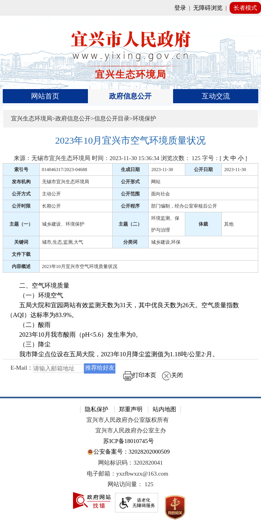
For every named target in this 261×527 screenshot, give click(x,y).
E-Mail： (22, 368)
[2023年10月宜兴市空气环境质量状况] (131, 140)
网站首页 (45, 96)
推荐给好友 (100, 368)
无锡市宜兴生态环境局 (65, 181)
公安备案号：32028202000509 (128, 452)
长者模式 (245, 8)
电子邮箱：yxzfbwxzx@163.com (127, 473)
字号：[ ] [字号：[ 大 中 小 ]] (224, 158)
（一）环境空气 (36, 295)
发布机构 (21, 181)
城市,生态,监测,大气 (62, 242)
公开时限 (21, 206)
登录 (180, 8)
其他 (229, 224)
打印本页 (139, 375)
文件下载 (21, 254)
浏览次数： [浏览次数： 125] (181, 158)
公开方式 (21, 194)
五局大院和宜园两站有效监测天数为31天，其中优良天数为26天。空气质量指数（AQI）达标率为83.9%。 (123, 310)
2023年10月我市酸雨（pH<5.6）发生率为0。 (74, 334)
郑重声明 (130, 409)
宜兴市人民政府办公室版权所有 (127, 420)
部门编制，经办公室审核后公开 (184, 206)
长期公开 (51, 206)
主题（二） (130, 224)
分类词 (130, 242)
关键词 (21, 242)
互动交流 (216, 96)
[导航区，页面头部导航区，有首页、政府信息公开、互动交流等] (131, 96)
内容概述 (21, 266)
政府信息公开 (130, 96)
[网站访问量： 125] (130, 484)
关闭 (172, 375)
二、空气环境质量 (38, 285)
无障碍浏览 (208, 8)
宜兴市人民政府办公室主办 (130, 430)
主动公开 (51, 194)
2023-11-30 (162, 169)
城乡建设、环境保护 (63, 224)
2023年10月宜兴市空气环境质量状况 (79, 266)
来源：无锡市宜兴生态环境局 (52, 158)
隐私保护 (96, 409)
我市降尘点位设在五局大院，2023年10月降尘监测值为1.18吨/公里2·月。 (113, 354)
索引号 (21, 169)
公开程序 (130, 206)
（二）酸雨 (29, 324)
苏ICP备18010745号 (128, 441)
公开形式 (130, 181)
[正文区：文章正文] (131, 260)
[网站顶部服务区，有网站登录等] (130, 8)
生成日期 (130, 169)
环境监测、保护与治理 (165, 224)
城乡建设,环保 (166, 242)
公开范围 (130, 194)
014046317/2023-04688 (64, 169)
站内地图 (164, 409)
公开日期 (203, 169)
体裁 (203, 224)
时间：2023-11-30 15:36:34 (125, 158)
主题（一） (21, 224)
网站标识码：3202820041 (130, 463)
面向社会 (160, 194)
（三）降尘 (29, 344)
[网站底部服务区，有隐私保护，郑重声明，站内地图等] (130, 462)
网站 (156, 181)
